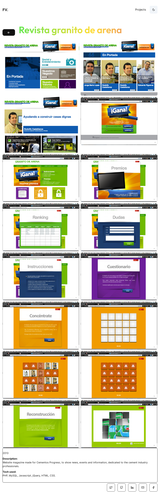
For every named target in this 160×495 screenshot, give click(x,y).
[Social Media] (111, 487)
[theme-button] (154, 10)
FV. (5, 9)
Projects (140, 9)
